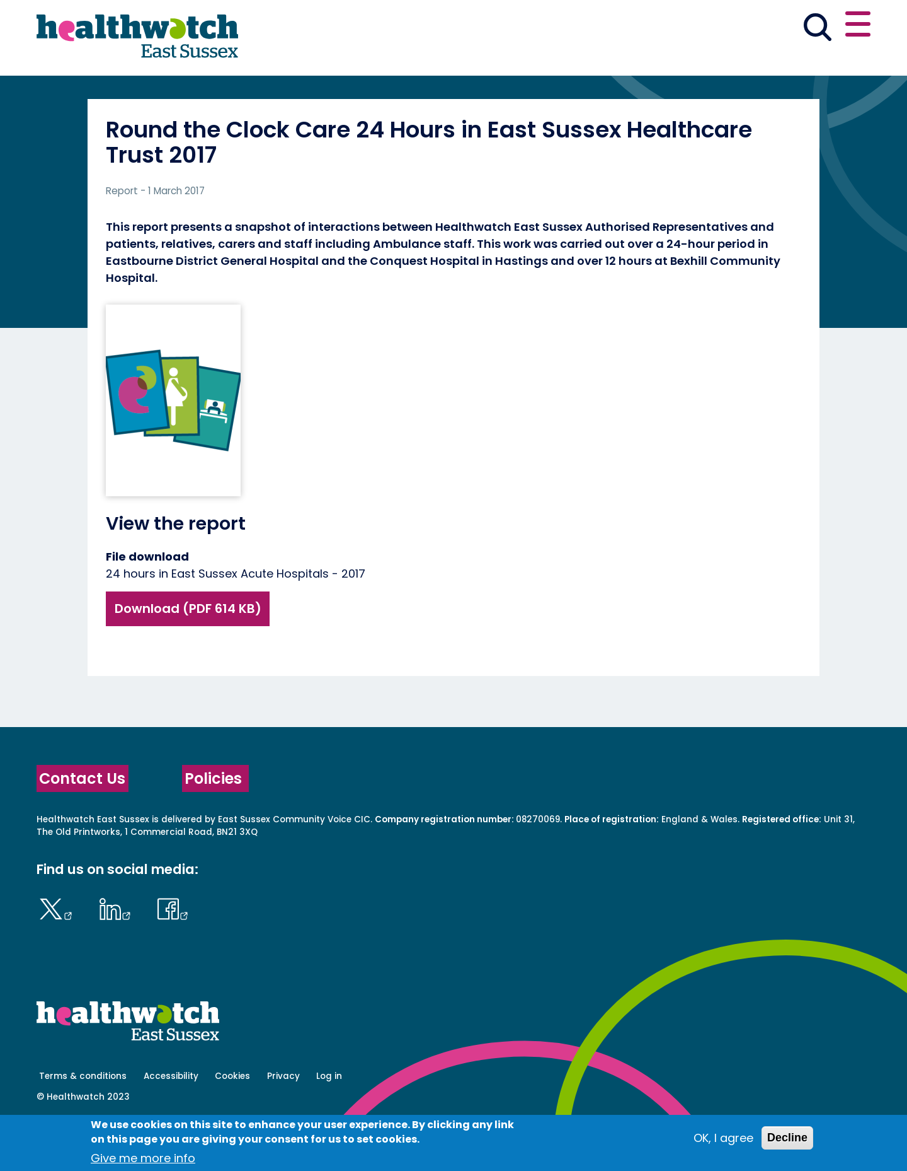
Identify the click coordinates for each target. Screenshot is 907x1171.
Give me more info (143, 1158)
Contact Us (82, 822)
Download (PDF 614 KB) (188, 652)
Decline (787, 1137)
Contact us (810, 26)
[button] (686, 27)
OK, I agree (723, 1138)
